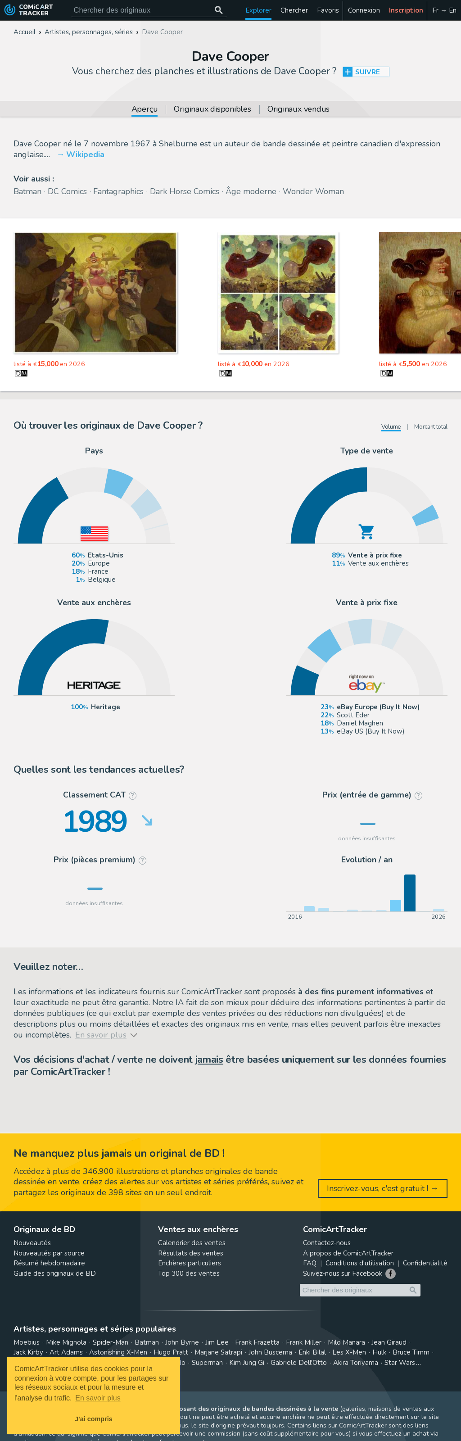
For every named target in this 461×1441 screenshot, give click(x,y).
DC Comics (67, 191)
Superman (207, 1362)
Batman (27, 191)
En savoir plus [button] (98, 1398)
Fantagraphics (118, 191)
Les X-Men (349, 1352)
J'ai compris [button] (93, 1419)
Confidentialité (425, 1263)
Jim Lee (217, 1342)
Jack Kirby (28, 1352)
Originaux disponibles (212, 109)
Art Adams (66, 1352)
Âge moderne (251, 191)
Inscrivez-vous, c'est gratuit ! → (382, 1188)
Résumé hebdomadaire (49, 1263)
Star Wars (399, 1362)
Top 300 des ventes (189, 1273)
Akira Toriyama (355, 1362)
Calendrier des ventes (192, 1242)
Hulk (379, 1352)
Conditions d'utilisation (359, 1263)
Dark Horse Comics (184, 191)
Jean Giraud (389, 1342)
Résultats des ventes (190, 1253)
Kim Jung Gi (246, 1362)
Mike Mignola (66, 1342)
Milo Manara (346, 1342)
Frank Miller (303, 1342)
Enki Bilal (312, 1352)
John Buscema (270, 1352)
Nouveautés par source (49, 1253)
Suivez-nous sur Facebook (342, 1273)
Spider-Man (110, 1342)
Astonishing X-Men (118, 1352)
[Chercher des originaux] (219, 10)
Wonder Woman (313, 191)
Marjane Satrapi (218, 1352)
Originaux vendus (298, 109)
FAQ (309, 1263)
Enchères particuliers (189, 1263)
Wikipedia (85, 154)
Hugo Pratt (171, 1352)
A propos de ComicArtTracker (348, 1253)
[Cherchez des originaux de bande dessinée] (149, 10)
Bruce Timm (411, 1352)
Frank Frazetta (257, 1342)
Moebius (27, 1342)
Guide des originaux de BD (55, 1273)
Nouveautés (32, 1242)
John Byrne (182, 1342)
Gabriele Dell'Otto (299, 1362)
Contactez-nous (327, 1242)
